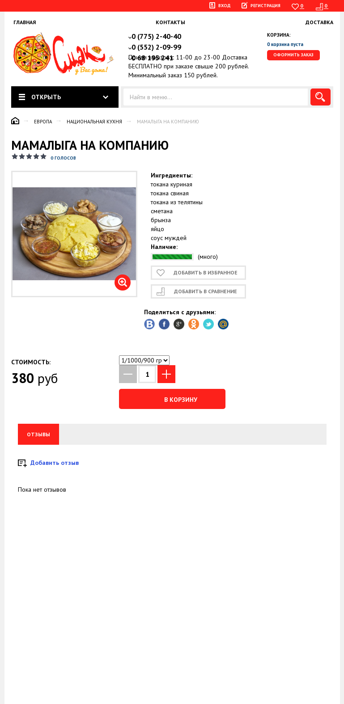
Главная (24, 22)
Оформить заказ (293, 55)
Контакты (170, 22)
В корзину (172, 399)
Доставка (319, 22)
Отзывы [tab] (38, 434)
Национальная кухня (94, 121)
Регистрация (265, 5)
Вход (224, 5)
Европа (43, 121)
